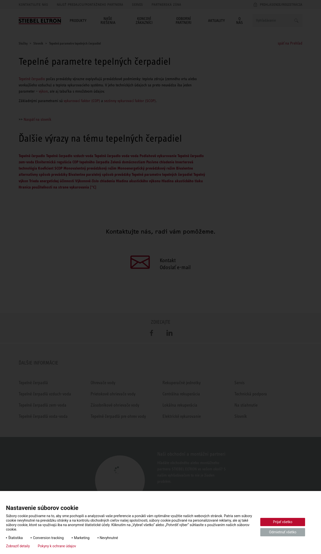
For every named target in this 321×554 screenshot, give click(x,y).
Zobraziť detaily (18, 546)
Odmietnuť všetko (282, 532)
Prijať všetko (282, 522)
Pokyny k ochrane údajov (57, 546)
